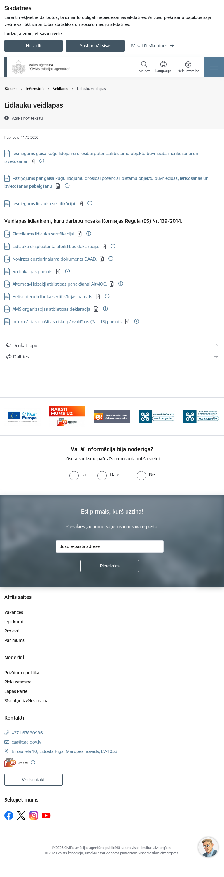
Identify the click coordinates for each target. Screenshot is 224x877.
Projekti (11, 631)
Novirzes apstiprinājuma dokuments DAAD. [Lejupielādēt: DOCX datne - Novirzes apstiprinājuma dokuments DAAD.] (55, 259)
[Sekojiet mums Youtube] (46, 815)
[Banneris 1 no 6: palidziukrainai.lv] (22, 416)
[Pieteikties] (109, 566)
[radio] (77, 474)
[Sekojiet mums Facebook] (8, 815)
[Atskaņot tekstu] (27, 118)
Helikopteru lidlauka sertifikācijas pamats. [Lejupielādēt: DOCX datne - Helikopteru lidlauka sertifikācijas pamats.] (53, 296)
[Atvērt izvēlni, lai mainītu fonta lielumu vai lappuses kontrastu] (188, 68)
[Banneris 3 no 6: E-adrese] (112, 416)
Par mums (14, 640)
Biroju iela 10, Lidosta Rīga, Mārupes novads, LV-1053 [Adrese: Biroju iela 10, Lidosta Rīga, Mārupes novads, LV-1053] (65, 751)
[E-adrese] (16, 762)
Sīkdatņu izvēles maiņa (26, 700)
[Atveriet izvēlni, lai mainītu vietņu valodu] (163, 67)
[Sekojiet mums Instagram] (33, 815)
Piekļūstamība (18, 682)
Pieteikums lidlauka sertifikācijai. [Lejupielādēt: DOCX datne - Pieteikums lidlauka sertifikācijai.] (44, 234)
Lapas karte (15, 691)
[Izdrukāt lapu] (112, 345)
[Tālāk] (213, 416)
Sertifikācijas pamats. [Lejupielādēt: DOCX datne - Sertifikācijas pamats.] (33, 271)
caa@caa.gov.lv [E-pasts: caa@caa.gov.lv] (26, 742)
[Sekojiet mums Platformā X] (21, 815)
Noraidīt (33, 45)
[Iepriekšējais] (11, 416)
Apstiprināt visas (95, 45)
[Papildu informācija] (41, 161)
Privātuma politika (21, 672)
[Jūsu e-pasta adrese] (110, 546)
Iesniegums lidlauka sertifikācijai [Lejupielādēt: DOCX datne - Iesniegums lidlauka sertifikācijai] (44, 203)
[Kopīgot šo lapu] (112, 356)
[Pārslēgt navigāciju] (214, 67)
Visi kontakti (34, 779)
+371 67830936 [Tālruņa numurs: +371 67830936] (27, 733)
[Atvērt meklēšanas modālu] (144, 68)
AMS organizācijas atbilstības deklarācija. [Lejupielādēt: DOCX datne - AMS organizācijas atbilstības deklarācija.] (52, 309)
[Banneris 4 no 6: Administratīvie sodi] (157, 416)
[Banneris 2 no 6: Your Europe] (67, 416)
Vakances (13, 612)
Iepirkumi (13, 621)
